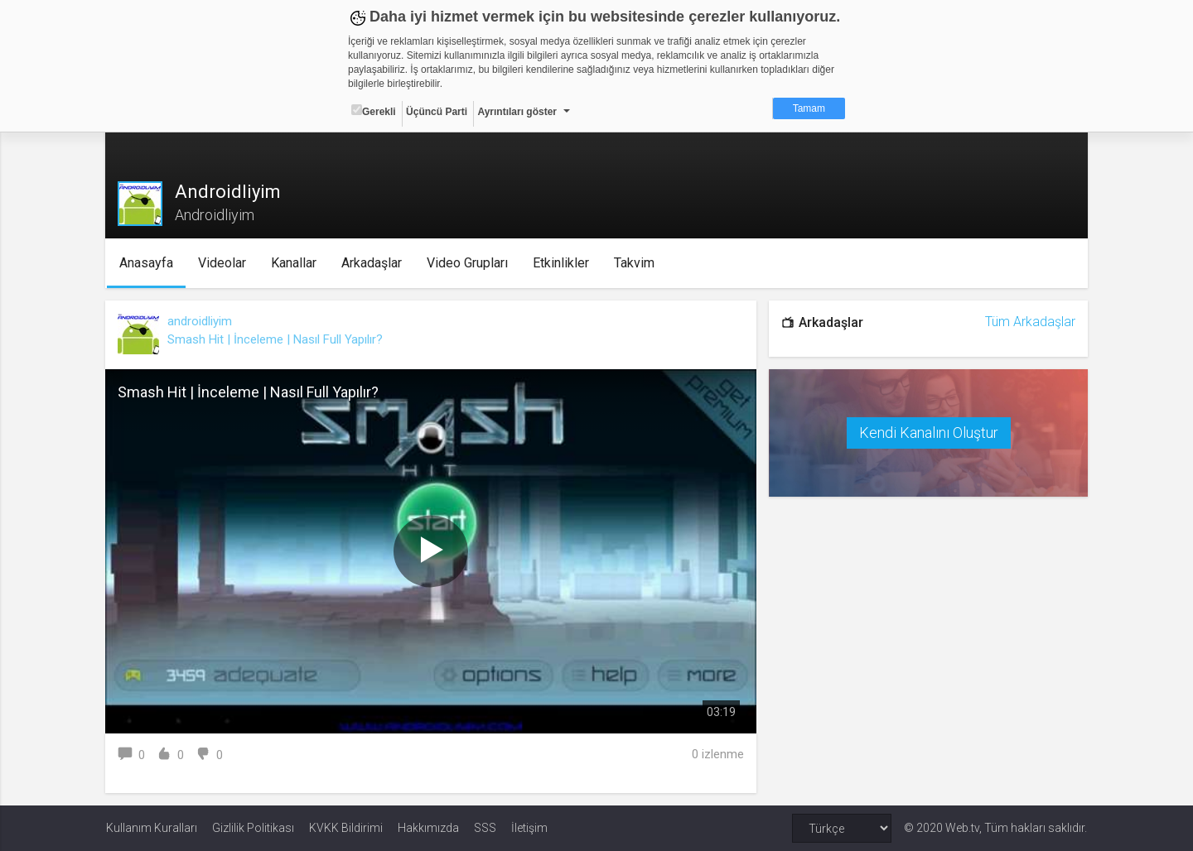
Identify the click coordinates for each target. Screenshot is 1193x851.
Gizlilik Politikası (253, 827)
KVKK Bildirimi (346, 827)
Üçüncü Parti (436, 112)
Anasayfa (147, 263)
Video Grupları (468, 263)
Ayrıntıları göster (517, 112)
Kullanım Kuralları (151, 827)
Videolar (223, 263)
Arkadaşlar (372, 263)
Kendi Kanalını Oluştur (927, 432)
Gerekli (373, 111)
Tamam (809, 108)
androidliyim (200, 321)
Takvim (635, 263)
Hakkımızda (428, 827)
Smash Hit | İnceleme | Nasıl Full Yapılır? (276, 339)
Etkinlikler (562, 263)
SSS (485, 827)
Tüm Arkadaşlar (1029, 321)
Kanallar (294, 263)
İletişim (529, 827)
